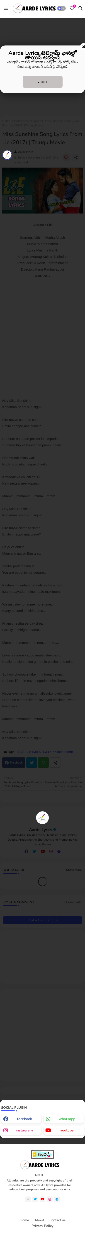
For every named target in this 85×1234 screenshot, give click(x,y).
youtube (67, 1130)
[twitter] (35, 1199)
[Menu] (6, 8)
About (39, 1220)
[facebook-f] (28, 1199)
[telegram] (57, 1199)
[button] (61, 8)
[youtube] (42, 1199)
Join (42, 81)
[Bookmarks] (72, 8)
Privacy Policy (42, 1226)
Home (24, 1220)
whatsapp (67, 1118)
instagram (24, 1130)
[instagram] (50, 1199)
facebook (24, 1118)
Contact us (57, 1220)
